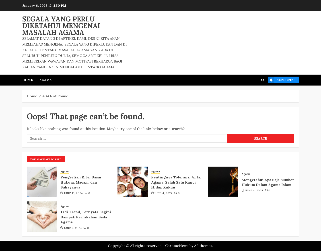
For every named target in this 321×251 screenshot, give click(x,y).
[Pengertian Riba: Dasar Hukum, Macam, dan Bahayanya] (42, 182)
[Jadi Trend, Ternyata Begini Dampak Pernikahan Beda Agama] (42, 216)
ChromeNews (177, 245)
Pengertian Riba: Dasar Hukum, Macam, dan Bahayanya (81, 182)
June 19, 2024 (73, 193)
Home (27, 80)
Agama (45, 80)
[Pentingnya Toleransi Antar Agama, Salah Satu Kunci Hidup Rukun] (132, 182)
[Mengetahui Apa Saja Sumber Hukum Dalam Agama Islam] (223, 182)
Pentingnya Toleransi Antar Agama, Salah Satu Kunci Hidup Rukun (176, 182)
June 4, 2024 (163, 193)
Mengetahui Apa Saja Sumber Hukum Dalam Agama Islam (268, 182)
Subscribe (281, 80)
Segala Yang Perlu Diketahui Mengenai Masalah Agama (61, 26)
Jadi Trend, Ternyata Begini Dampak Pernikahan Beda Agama (85, 217)
